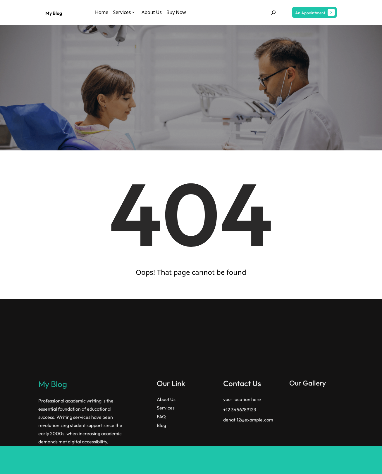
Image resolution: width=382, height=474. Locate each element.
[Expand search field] (273, 12)
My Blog (53, 13)
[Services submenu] (133, 12)
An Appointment (310, 12)
